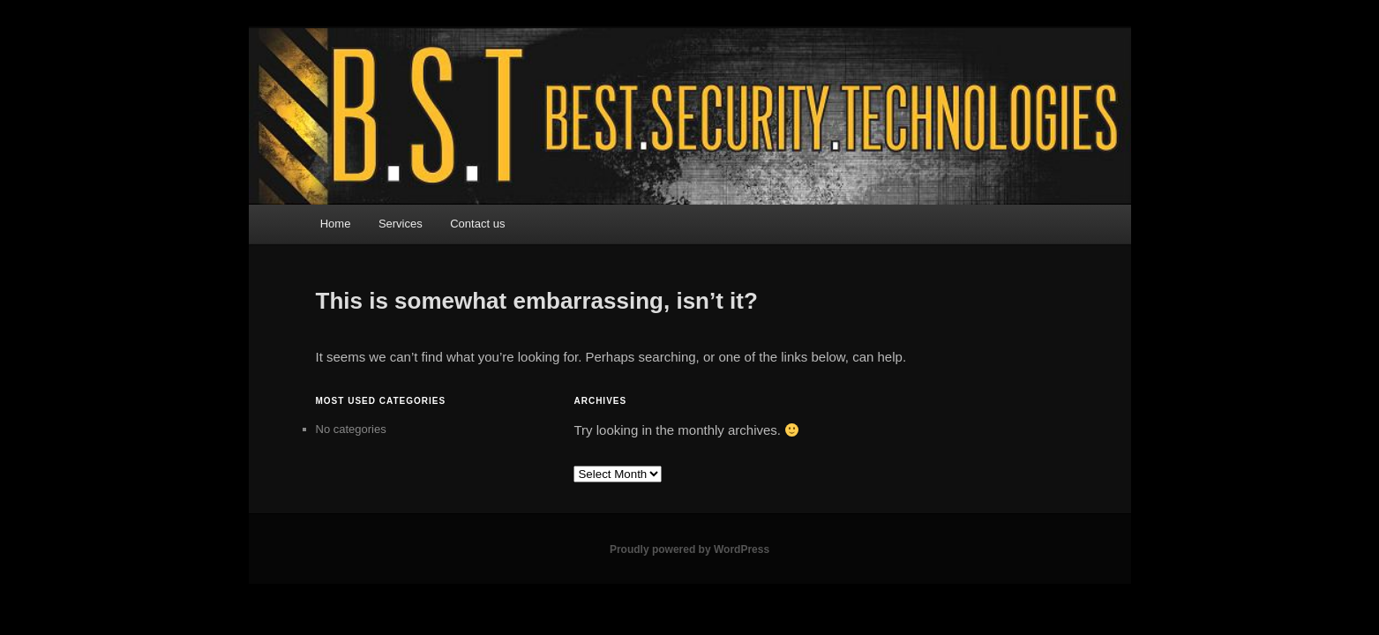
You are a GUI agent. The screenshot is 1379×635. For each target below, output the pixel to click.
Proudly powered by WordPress (689, 549)
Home (335, 223)
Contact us (477, 223)
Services (400, 223)
